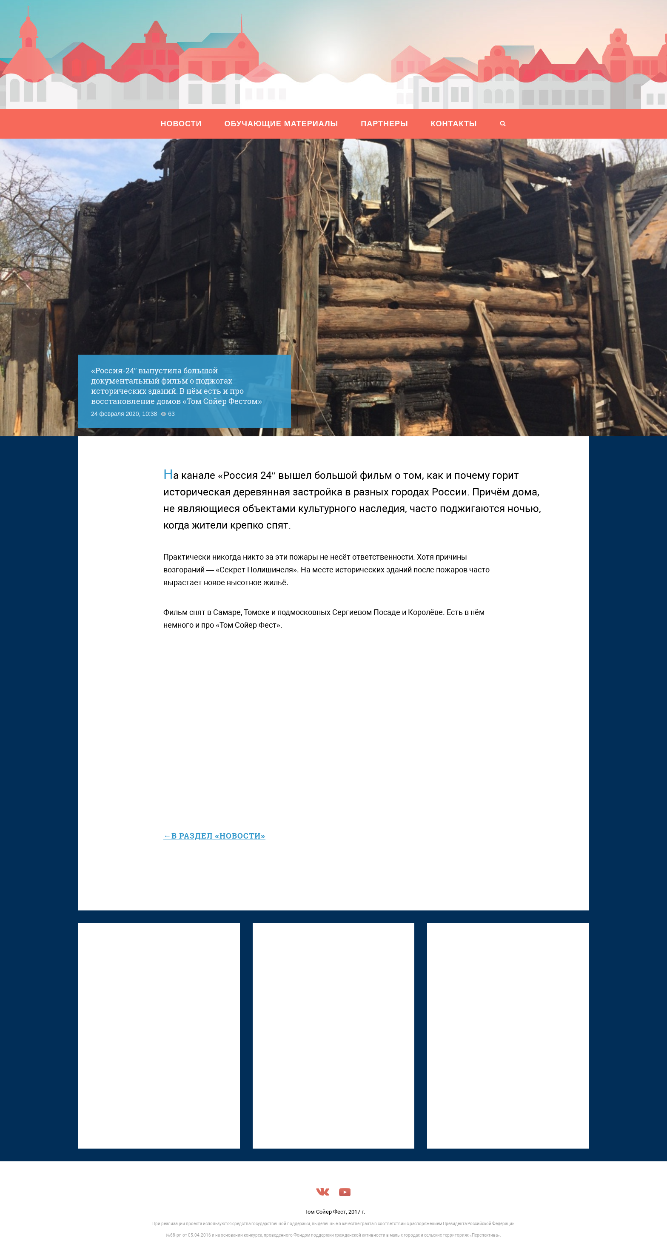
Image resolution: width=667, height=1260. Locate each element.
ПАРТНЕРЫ (384, 123)
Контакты (454, 123)
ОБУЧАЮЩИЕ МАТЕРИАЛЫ (282, 123)
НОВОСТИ (181, 123)
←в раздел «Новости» (214, 836)
